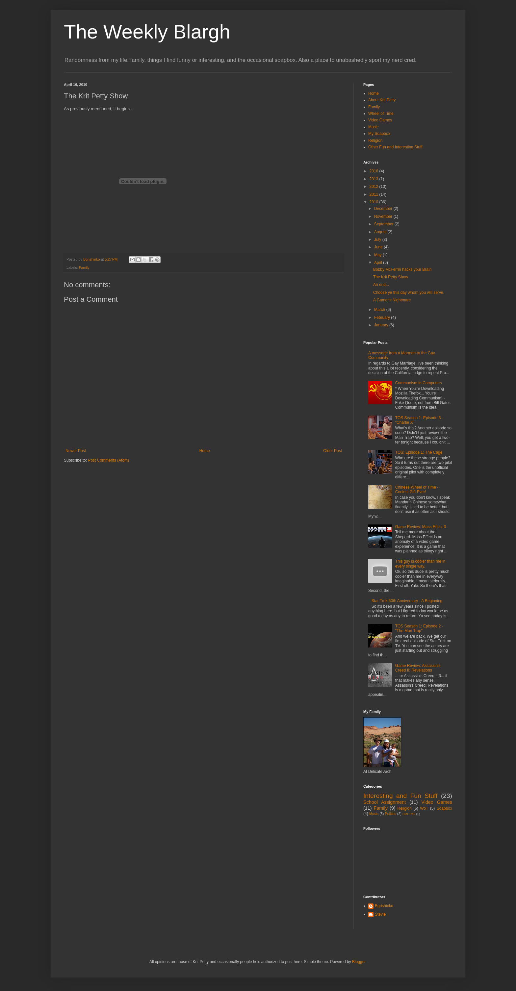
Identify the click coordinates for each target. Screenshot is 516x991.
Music (373, 127)
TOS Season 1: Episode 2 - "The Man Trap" (419, 628)
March (380, 309)
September (384, 224)
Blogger (359, 961)
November (384, 216)
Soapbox (444, 808)
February (382, 317)
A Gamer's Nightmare (392, 300)
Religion (375, 140)
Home (204, 450)
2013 (374, 179)
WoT (424, 808)
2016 (374, 171)
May (378, 255)
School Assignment (384, 802)
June (379, 247)
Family (84, 267)
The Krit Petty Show (390, 277)
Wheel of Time (381, 113)
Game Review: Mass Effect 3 (420, 526)
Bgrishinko (384, 905)
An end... (381, 284)
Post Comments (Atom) (108, 460)
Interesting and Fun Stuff (400, 795)
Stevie (380, 914)
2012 (374, 186)
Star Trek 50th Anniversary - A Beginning (407, 600)
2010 (374, 202)
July (378, 239)
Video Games (380, 120)
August (381, 232)
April (378, 262)
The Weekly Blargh (147, 32)
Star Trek (408, 814)
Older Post (332, 450)
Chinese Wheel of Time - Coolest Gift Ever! (416, 489)
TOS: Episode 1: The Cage (419, 452)
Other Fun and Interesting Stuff (395, 147)
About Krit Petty (382, 100)
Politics (390, 814)
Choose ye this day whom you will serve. (408, 292)
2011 (374, 194)
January (381, 325)
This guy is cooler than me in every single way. (420, 563)
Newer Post (75, 450)
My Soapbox (379, 133)
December (384, 208)
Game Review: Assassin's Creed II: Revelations (418, 668)
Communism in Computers (418, 383)
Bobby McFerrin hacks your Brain (402, 269)
